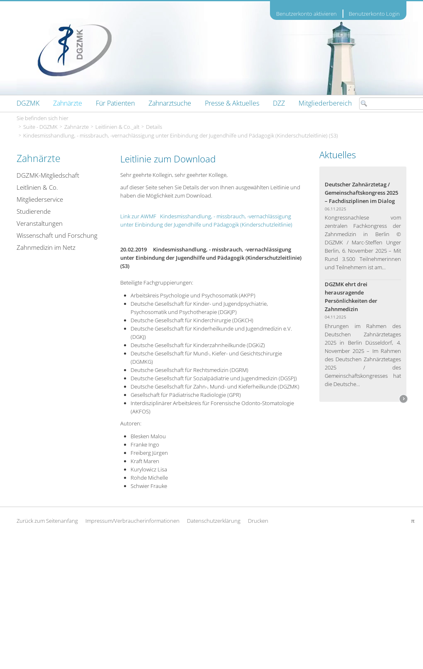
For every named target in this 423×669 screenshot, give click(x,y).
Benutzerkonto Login (374, 13)
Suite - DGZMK (40, 126)
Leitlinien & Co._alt (117, 126)
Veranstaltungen (40, 223)
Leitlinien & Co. (37, 187)
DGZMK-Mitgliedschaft (48, 175)
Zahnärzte (76, 126)
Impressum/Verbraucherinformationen (132, 520)
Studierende (34, 211)
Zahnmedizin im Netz (46, 247)
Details (154, 126)
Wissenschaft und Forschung (57, 235)
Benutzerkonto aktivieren (306, 13)
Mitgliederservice (40, 199)
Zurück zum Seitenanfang (47, 520)
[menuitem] (28, 103)
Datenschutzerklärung (214, 520)
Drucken (258, 520)
